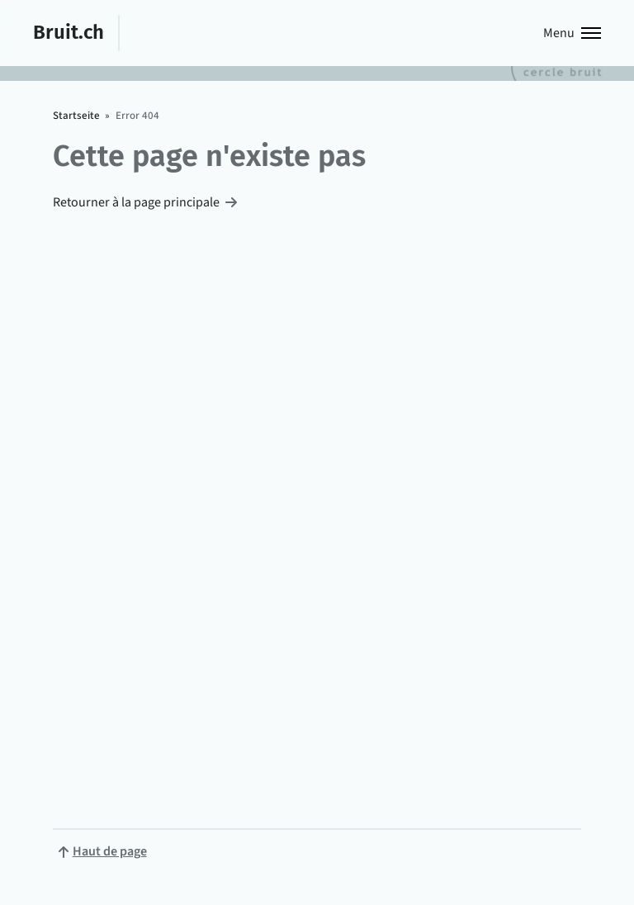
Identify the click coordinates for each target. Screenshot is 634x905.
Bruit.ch (68, 32)
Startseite (76, 115)
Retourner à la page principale (136, 202)
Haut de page (110, 851)
